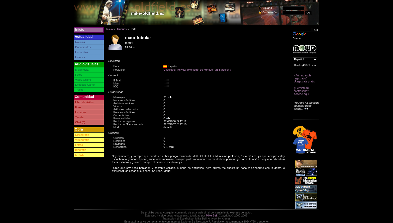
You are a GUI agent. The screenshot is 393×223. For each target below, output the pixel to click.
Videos (117, 106)
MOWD (79, 154)
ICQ (115, 86)
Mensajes (119, 97)
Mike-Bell (211, 215)
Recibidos (119, 140)
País (116, 66)
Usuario (267, 7)
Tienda (79, 117)
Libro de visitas (84, 102)
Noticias (80, 42)
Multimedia (81, 69)
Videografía (82, 139)
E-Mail (117, 80)
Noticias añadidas (124, 100)
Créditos (118, 137)
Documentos (83, 47)
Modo (116, 127)
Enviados (119, 143)
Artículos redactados (125, 109)
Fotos (78, 74)
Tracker (79, 89)
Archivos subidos (123, 103)
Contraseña (269, 12)
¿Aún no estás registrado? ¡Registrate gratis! (305, 78)
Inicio (79, 30)
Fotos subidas (121, 118)
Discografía (82, 134)
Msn (116, 83)
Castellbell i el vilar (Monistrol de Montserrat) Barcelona (197, 69)
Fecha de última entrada (128, 124)
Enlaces (80, 57)
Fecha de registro (124, 121)
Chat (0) (80, 122)
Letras (79, 144)
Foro (78, 107)
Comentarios (121, 115)
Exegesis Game (85, 84)
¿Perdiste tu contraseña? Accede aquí (301, 90)
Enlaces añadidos (124, 112)
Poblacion (119, 69)
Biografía (80, 149)
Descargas (120, 146)
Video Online (83, 79)
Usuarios (80, 112)
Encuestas (81, 52)
